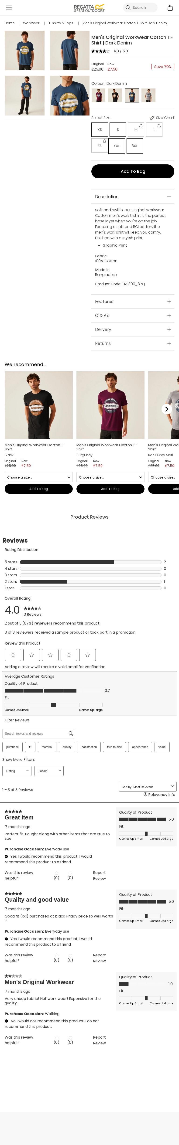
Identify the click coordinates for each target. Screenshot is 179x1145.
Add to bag (133, 170)
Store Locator (98, 1115)
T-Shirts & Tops (70, 1085)
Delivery (103, 328)
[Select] (99, 129)
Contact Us (162, 1115)
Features (104, 300)
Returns (103, 342)
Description (106, 195)
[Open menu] (9, 8)
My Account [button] (35, 1115)
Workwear (113, 1085)
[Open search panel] (140, 7)
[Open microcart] (170, 8)
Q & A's (102, 314)
